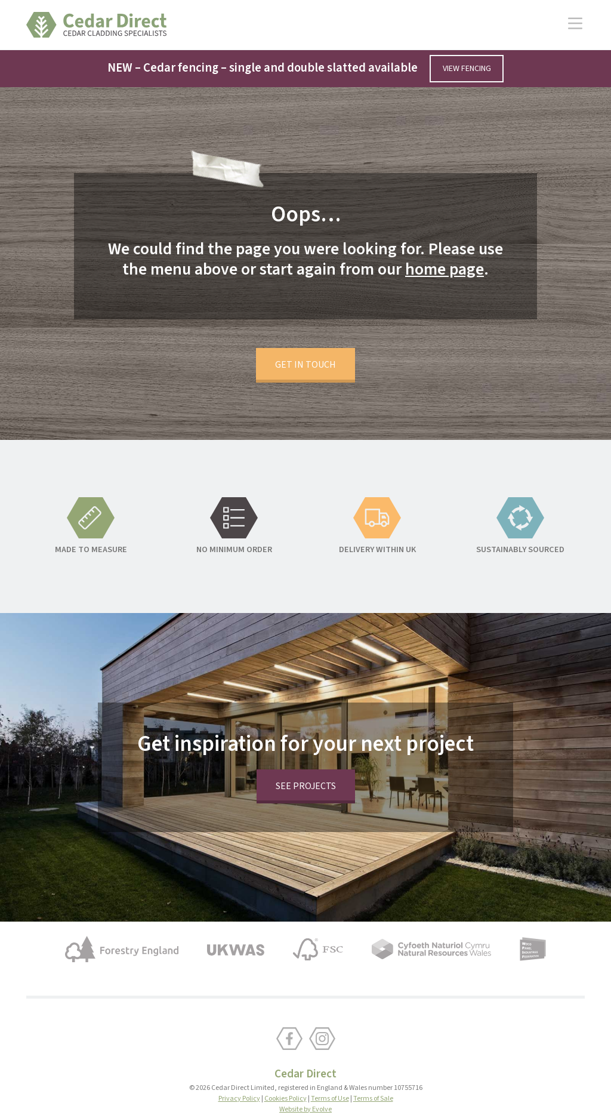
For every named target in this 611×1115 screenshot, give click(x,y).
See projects (306, 757)
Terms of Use (330, 1070)
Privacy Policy (239, 1070)
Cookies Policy (285, 1070)
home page (443, 245)
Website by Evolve (305, 1081)
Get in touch (305, 336)
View (467, 69)
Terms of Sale (373, 1070)
